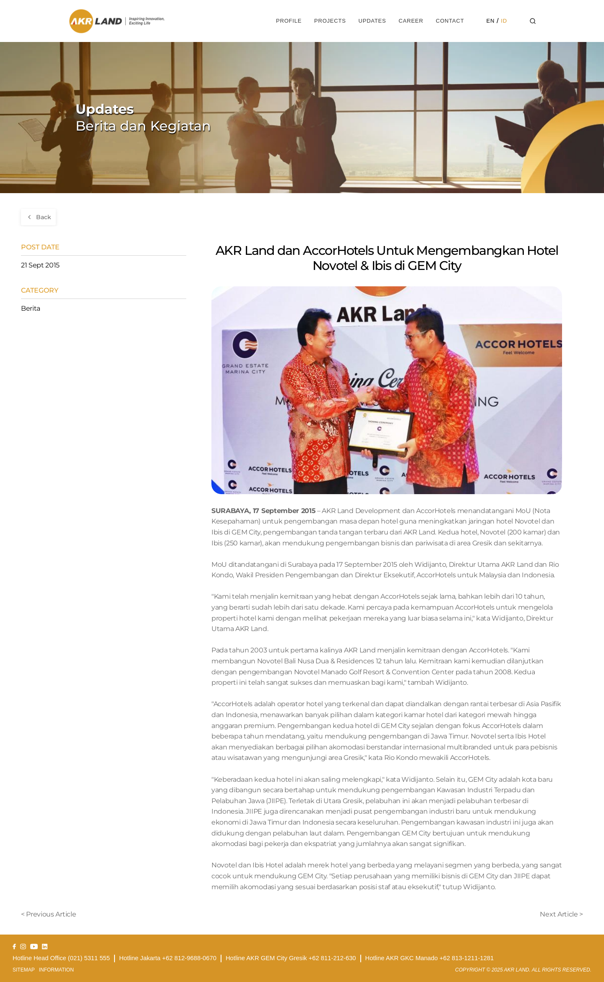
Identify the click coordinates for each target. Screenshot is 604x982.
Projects (330, 21)
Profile (289, 21)
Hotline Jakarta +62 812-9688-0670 (167, 958)
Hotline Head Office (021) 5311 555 (61, 958)
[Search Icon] (532, 21)
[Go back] (38, 217)
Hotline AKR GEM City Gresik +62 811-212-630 (291, 958)
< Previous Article (48, 914)
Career (410, 21)
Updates (372, 21)
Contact (450, 21)
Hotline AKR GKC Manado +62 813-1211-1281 (429, 958)
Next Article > (561, 914)
